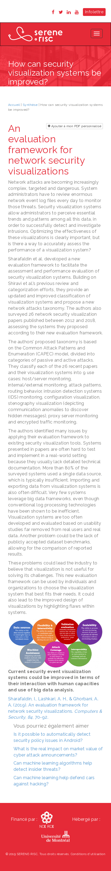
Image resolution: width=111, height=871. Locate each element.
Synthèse (30, 105)
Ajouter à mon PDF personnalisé (74, 126)
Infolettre (94, 11)
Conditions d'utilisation (88, 854)
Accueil (14, 105)
